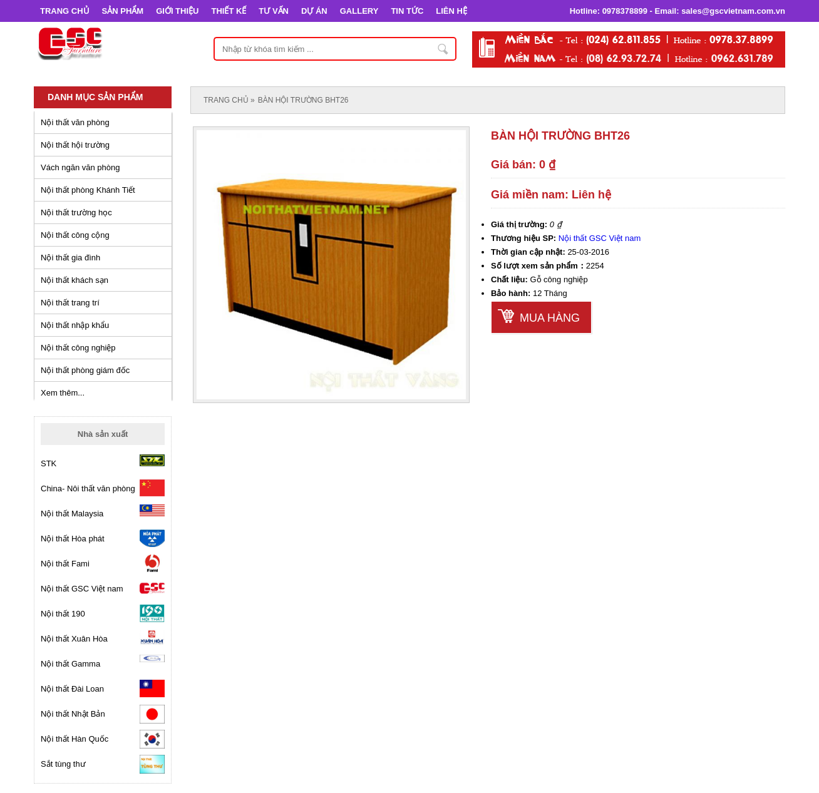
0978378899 (624, 11)
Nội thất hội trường (75, 145)
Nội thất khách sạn (74, 280)
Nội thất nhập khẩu (75, 325)
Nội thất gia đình (70, 257)
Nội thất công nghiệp (78, 347)
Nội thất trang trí (70, 302)
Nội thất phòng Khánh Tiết (88, 190)
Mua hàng (550, 318)
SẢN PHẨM (123, 11)
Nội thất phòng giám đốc (85, 370)
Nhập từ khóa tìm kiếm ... (443, 49)
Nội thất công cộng (75, 235)
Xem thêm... (63, 392)
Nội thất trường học (76, 212)
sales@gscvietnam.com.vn (733, 11)
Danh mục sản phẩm (95, 97)
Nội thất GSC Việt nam (600, 238)
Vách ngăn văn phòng (80, 167)
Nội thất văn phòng (75, 122)
